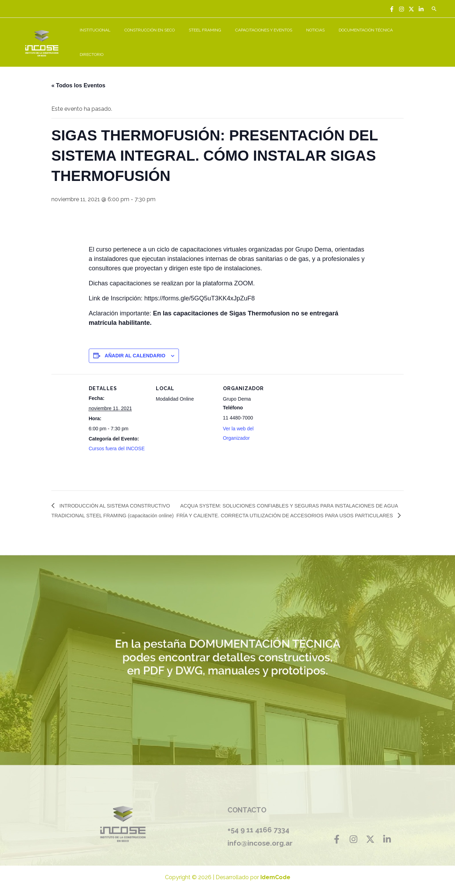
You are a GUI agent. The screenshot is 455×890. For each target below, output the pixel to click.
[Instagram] (401, 9)
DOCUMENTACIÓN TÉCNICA (374, 38)
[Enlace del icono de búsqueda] (434, 9)
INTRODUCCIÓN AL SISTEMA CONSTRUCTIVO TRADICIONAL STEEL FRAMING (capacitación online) (102, 508)
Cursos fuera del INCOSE (117, 441)
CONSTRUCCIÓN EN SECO (180, 38)
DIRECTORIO (421, 38)
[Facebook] (392, 9)
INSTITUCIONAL (131, 38)
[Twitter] (411, 9)
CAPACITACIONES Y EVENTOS (282, 38)
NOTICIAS (329, 38)
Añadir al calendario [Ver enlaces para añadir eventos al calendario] (135, 348)
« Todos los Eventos (78, 78)
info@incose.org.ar (262, 835)
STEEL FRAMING (230, 38)
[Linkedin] (421, 9)
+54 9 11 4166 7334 (258, 822)
